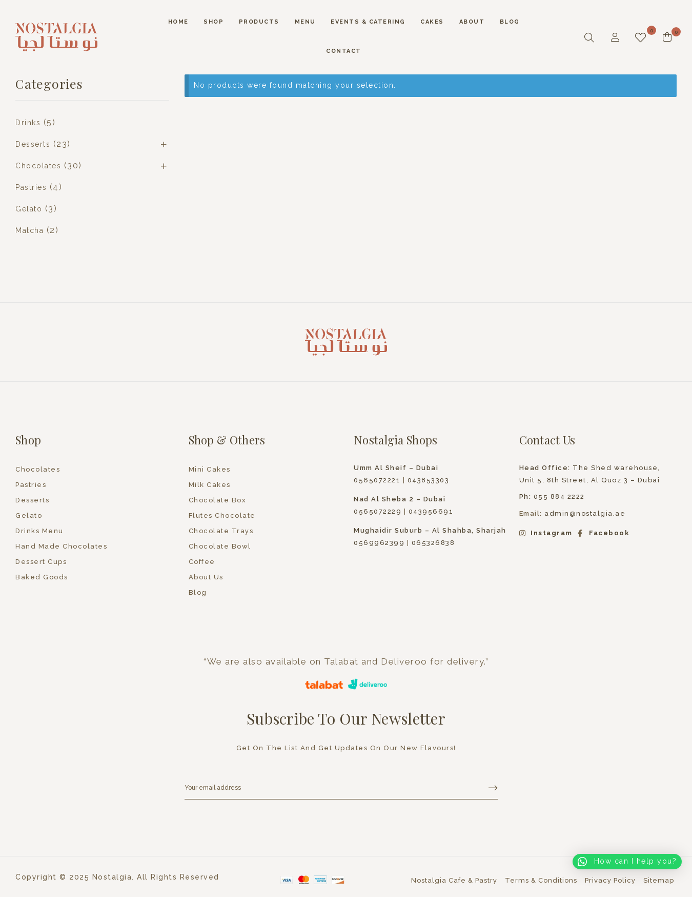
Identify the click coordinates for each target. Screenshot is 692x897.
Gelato (28, 209)
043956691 (431, 511)
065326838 (433, 543)
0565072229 (377, 511)
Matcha (29, 230)
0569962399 (379, 543)
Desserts (32, 144)
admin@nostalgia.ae (584, 513)
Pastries (31, 187)
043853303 (429, 480)
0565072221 (377, 480)
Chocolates (38, 166)
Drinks (27, 123)
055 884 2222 (552, 496)
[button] (627, 861)
